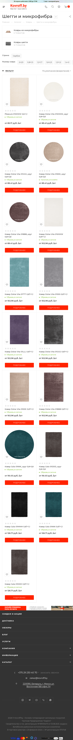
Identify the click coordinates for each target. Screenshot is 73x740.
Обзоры (6, 628)
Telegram (29, 700)
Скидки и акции (12, 614)
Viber (43, 700)
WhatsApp (50, 700)
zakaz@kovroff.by (38, 678)
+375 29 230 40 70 (27, 673)
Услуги (6, 641)
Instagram (23, 700)
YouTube (36, 700)
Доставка (8, 621)
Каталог (7, 662)
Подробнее (19, 130)
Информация (10, 655)
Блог (5, 634)
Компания (8, 648)
